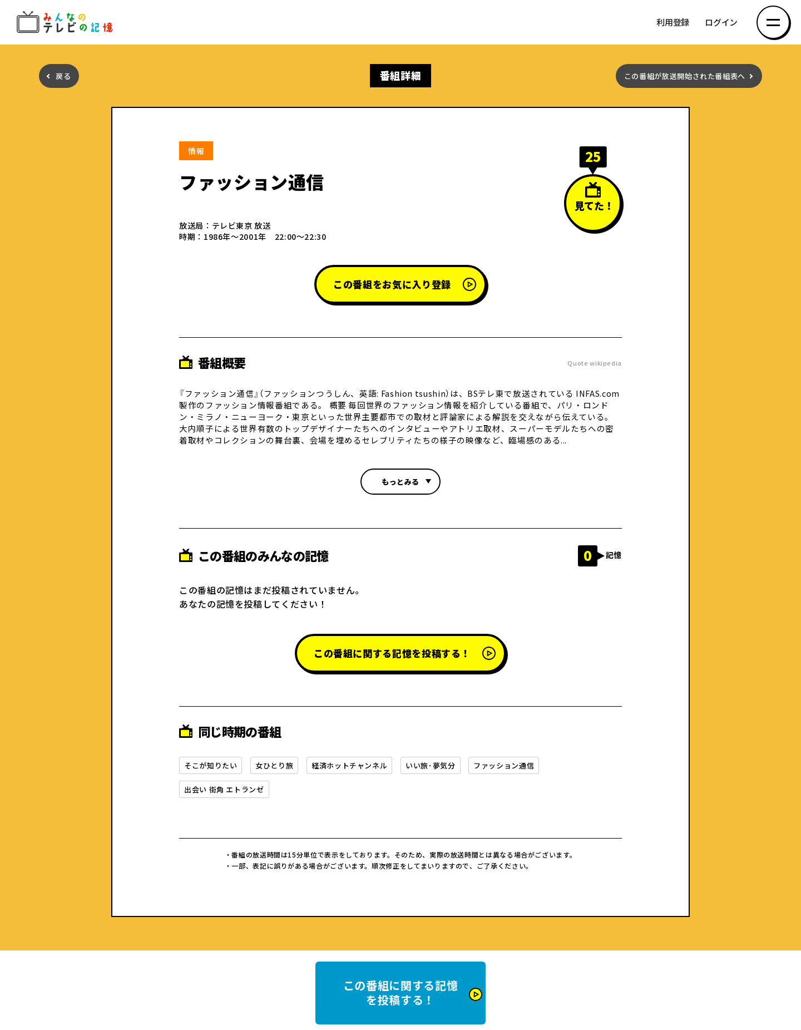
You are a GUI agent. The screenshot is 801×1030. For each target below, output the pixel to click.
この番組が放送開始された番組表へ (684, 76)
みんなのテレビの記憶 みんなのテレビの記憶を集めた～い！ (67, 22)
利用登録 (672, 22)
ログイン (721, 22)
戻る (63, 76)
